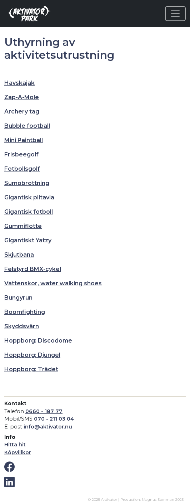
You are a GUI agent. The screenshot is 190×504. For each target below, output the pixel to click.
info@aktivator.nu (48, 426)
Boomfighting (24, 312)
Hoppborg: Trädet (31, 369)
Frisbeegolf (21, 154)
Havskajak (19, 82)
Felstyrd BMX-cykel (32, 269)
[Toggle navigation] (175, 13)
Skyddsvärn (21, 326)
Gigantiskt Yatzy (27, 240)
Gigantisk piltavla (29, 197)
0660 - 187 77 (43, 411)
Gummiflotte (23, 226)
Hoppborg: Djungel (32, 355)
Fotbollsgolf (22, 168)
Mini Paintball (23, 140)
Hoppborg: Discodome (38, 340)
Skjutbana (19, 254)
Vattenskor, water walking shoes (53, 283)
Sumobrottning (26, 183)
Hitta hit (15, 444)
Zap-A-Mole (21, 97)
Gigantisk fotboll (28, 211)
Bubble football (27, 125)
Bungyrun (18, 297)
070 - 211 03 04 (54, 419)
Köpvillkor (17, 452)
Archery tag (21, 111)
